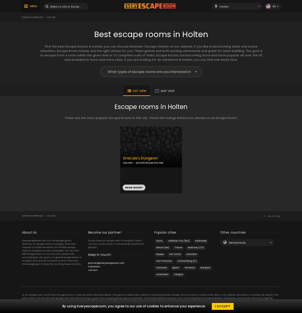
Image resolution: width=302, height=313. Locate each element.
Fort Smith (175, 254)
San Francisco (164, 261)
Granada (161, 267)
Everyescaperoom (32, 17)
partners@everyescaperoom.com (106, 263)
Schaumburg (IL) (187, 261)
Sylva (159, 240)
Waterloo (190, 267)
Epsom (175, 267)
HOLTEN (127, 162)
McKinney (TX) (196, 247)
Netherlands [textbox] (237, 242)
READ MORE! (134, 187)
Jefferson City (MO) (179, 240)
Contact (93, 270)
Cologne (178, 274)
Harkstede (201, 240)
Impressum (94, 266)
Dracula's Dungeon (140, 158)
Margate (205, 267)
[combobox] (237, 6)
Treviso (178, 247)
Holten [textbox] (224, 6)
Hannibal (191, 254)
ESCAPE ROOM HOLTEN (149, 162)
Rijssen (160, 254)
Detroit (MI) (162, 247)
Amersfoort (162, 274)
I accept (222, 306)
